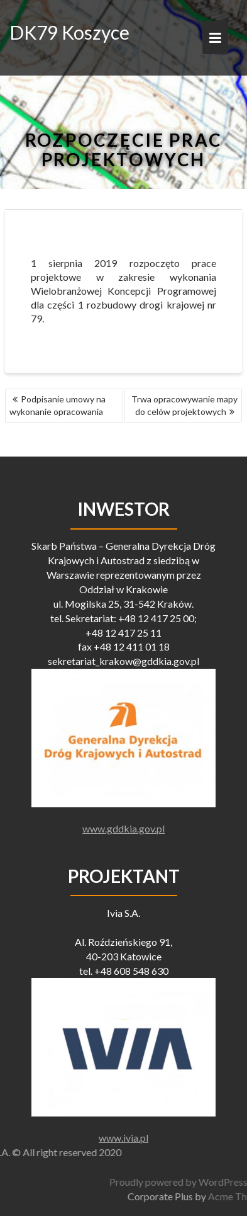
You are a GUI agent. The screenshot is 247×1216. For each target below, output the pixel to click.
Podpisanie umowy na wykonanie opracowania (57, 405)
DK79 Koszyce (69, 32)
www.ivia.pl (123, 1138)
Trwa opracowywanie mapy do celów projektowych (184, 405)
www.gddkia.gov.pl (123, 828)
